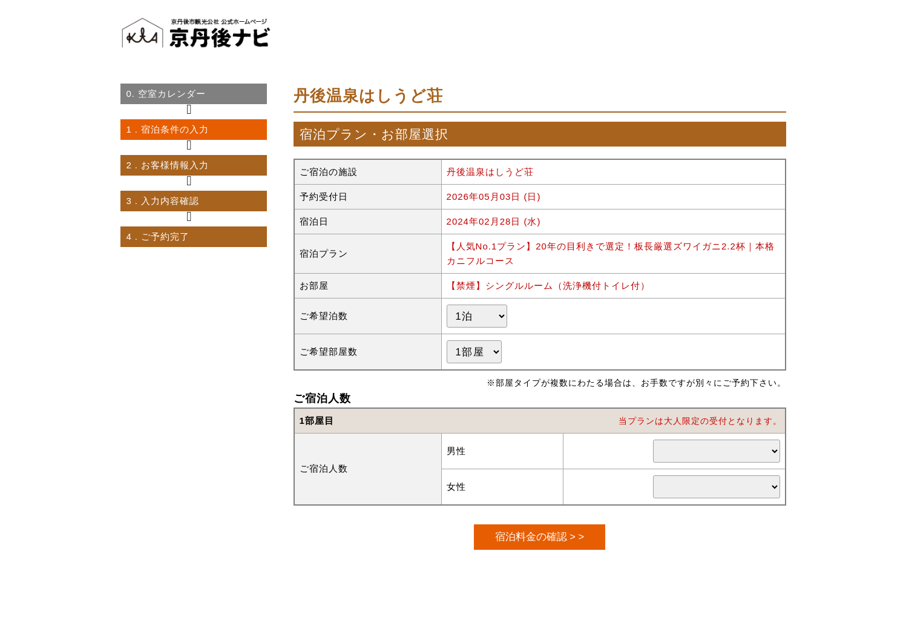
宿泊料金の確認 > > (539, 536)
